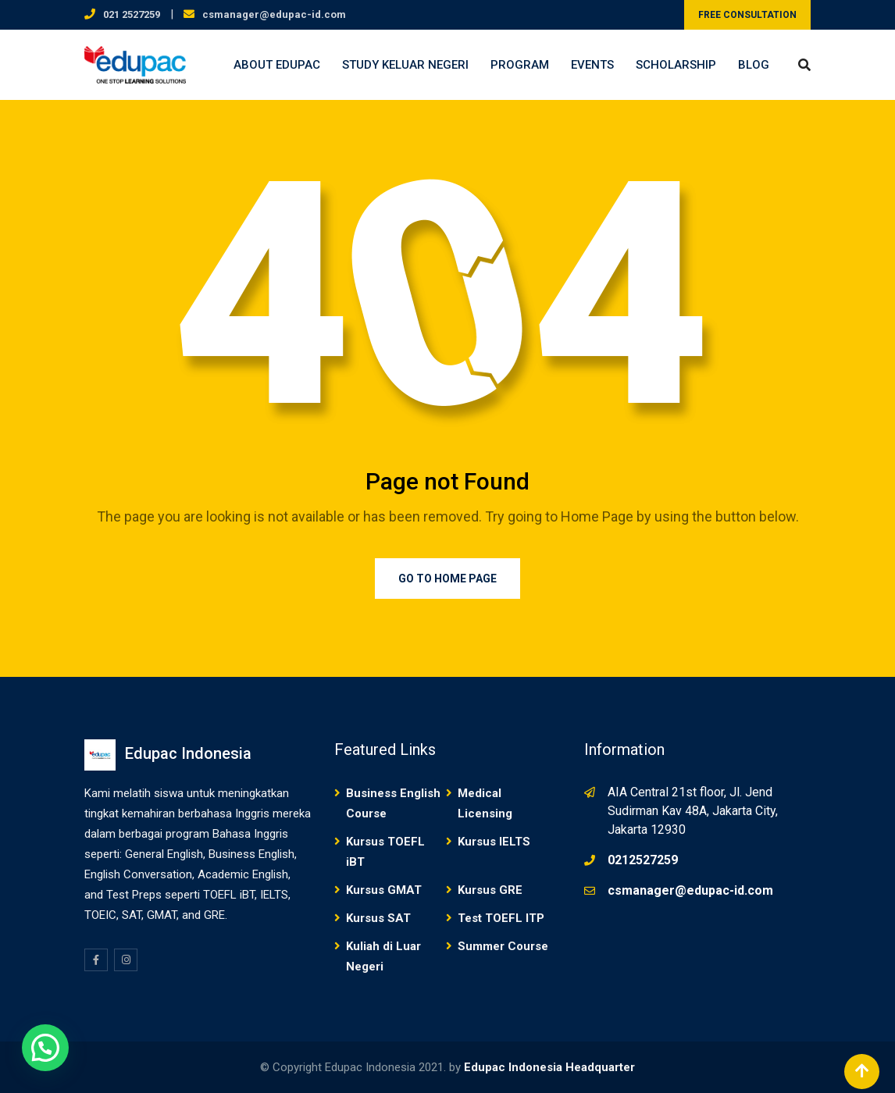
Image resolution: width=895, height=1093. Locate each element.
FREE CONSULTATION (747, 14)
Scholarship (676, 65)
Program (519, 65)
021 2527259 (131, 14)
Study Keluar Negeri (405, 65)
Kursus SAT (378, 918)
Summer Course (503, 946)
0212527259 (643, 860)
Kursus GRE (490, 890)
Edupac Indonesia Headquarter (549, 1067)
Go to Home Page (447, 578)
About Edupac (277, 65)
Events (592, 65)
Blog (753, 65)
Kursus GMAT (384, 890)
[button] (45, 1047)
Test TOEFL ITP (501, 918)
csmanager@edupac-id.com (274, 14)
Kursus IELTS (494, 842)
